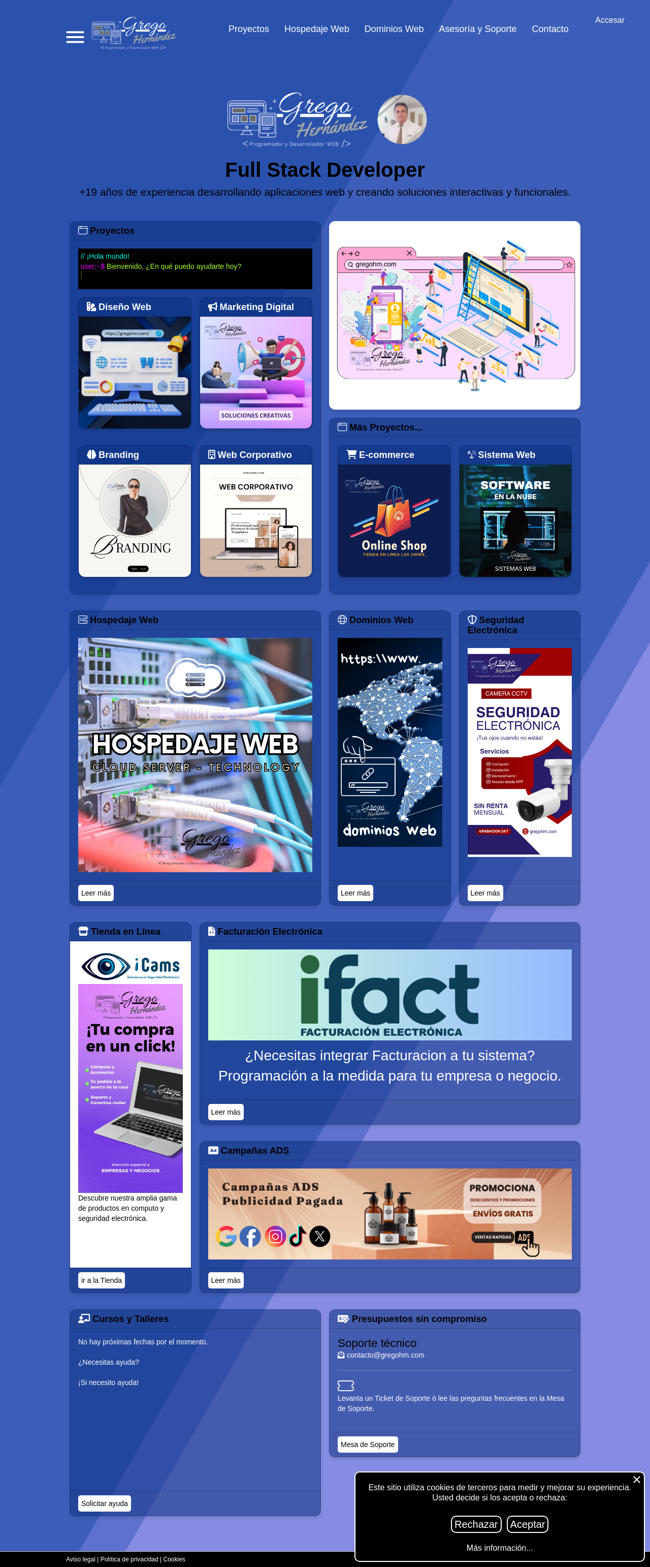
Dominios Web (394, 29)
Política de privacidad (129, 1559)
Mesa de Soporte (368, 1444)
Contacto (550, 29)
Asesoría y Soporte (478, 29)
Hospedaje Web (316, 29)
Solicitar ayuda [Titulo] (104, 1503)
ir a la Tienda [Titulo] (101, 1280)
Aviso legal (80, 1559)
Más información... (500, 1548)
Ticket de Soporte (402, 1398)
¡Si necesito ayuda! (108, 1382)
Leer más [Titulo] (96, 893)
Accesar (610, 20)
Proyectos (249, 29)
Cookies (174, 1559)
